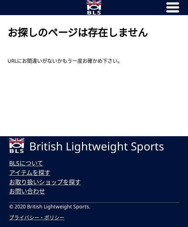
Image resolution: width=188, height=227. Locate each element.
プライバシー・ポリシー (36, 217)
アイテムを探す (29, 172)
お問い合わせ (27, 191)
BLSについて (26, 163)
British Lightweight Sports (96, 146)
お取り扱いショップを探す (45, 182)
